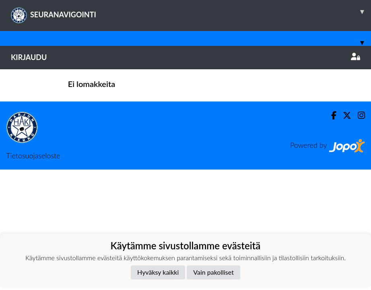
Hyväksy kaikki (158, 272)
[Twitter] (343, 115)
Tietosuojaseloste (33, 155)
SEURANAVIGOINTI (191, 11)
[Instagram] (358, 115)
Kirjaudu (185, 57)
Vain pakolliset (213, 272)
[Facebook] (330, 115)
